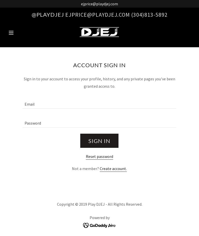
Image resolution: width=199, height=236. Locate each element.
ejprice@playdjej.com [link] (97, 14)
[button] (20, 33)
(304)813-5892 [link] (149, 14)
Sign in (99, 140)
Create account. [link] (113, 168)
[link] (99, 32)
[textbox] (99, 102)
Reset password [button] (99, 156)
